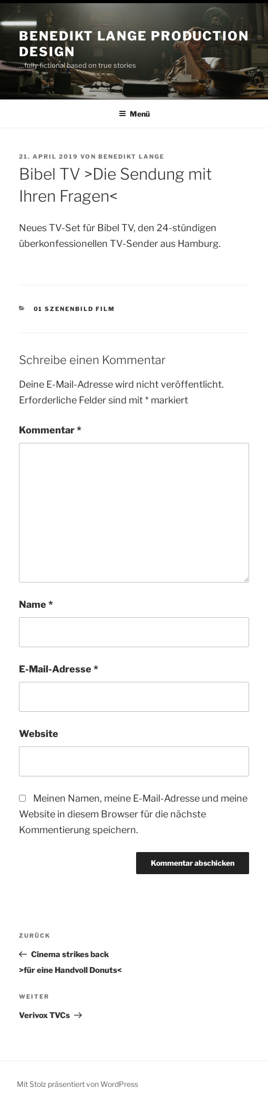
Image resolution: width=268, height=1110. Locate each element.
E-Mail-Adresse (58, 669)
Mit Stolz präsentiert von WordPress (77, 1084)
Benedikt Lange (131, 156)
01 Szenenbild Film (75, 309)
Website (38, 733)
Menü (134, 113)
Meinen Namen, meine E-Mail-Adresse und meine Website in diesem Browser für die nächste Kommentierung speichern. (133, 814)
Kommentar (50, 429)
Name (36, 604)
